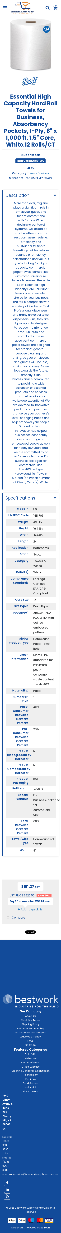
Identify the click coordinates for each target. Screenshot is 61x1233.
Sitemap (30, 1045)
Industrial (30, 1087)
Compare (15, 918)
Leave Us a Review (30, 1036)
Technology (30, 1075)
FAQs (30, 1041)
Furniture (30, 1079)
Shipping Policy (30, 1024)
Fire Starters (30, 1091)
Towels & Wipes (38, 173)
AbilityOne (30, 1058)
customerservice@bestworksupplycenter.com (30, 1174)
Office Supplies (31, 1066)
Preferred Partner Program (30, 1032)
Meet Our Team (30, 1020)
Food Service (30, 1083)
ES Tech (45, 1227)
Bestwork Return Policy (30, 1028)
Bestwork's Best (30, 1062)
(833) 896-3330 (5, 1166)
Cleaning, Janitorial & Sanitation (30, 1070)
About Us (30, 1016)
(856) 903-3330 (5, 1145)
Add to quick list (30, 909)
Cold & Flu (30, 1054)
